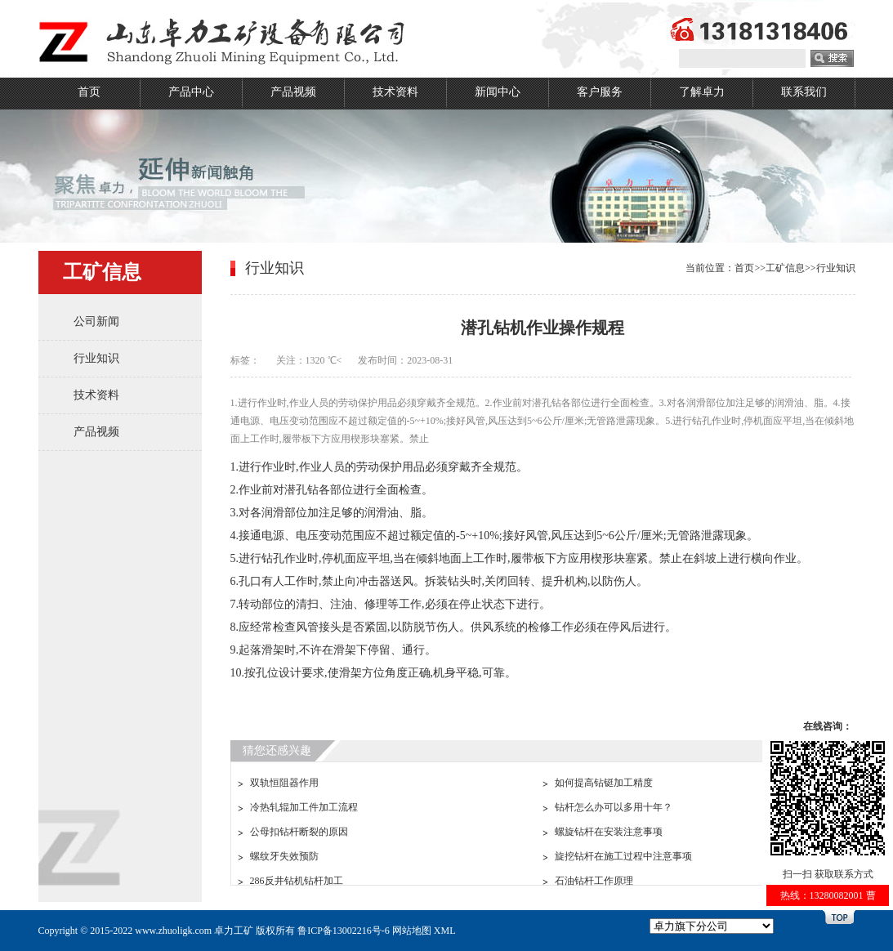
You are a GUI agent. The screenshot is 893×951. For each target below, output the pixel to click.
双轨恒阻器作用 (284, 782)
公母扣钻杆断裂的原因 (299, 831)
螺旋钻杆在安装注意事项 (609, 831)
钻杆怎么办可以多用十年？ (613, 807)
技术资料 (395, 92)
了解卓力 (702, 92)
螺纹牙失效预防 (284, 856)
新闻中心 (497, 92)
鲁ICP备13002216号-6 (343, 930)
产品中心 (191, 92)
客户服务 (600, 92)
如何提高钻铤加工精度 (604, 782)
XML (445, 930)
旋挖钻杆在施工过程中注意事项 (623, 856)
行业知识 (96, 358)
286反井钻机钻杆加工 (296, 880)
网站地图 (411, 930)
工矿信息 (785, 268)
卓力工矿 (233, 930)
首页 (89, 92)
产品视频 (293, 92)
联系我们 (804, 92)
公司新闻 (96, 321)
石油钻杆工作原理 (594, 880)
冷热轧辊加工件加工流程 (304, 807)
